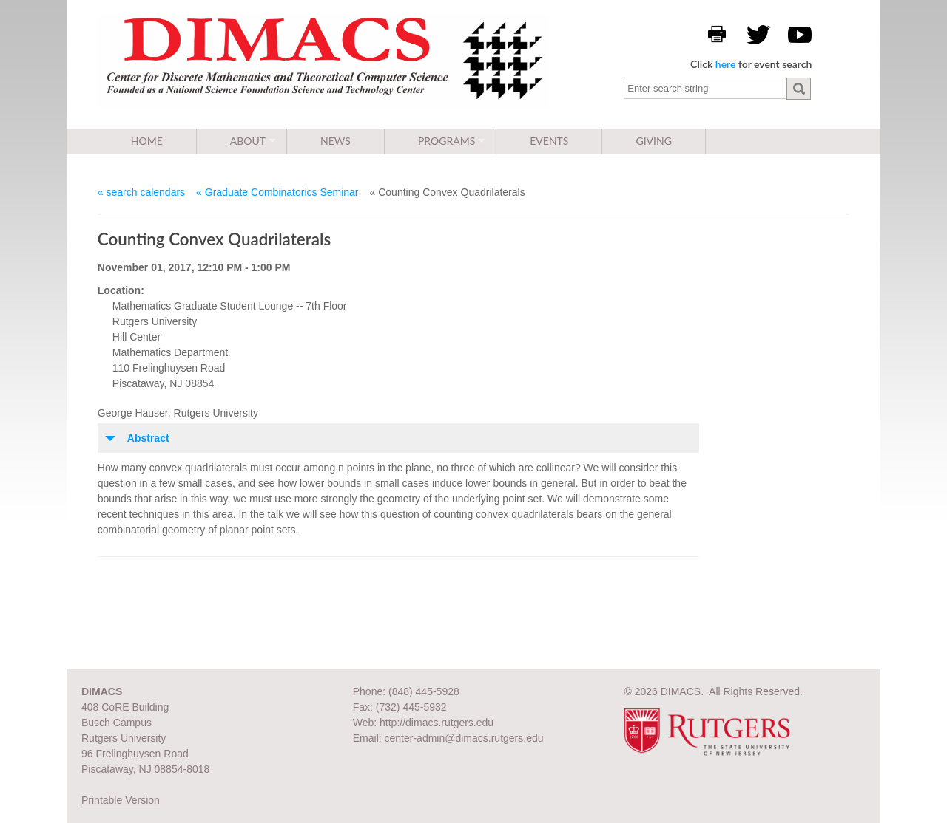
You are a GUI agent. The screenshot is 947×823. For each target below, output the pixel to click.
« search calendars (141, 192)
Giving (653, 140)
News (335, 140)
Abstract (148, 438)
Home (147, 140)
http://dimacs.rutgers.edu (436, 722)
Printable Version (120, 800)
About (248, 140)
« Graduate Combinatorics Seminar (277, 192)
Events (549, 140)
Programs (446, 140)
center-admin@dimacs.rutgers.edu (464, 738)
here (725, 64)
